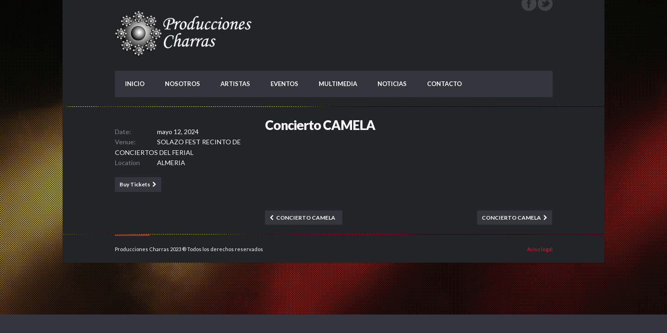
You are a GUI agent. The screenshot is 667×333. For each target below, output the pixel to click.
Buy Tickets (135, 184)
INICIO (135, 83)
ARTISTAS (235, 83)
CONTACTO (444, 83)
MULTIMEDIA (338, 83)
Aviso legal (540, 249)
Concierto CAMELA (305, 217)
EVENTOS (284, 83)
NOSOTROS (182, 83)
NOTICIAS (392, 83)
